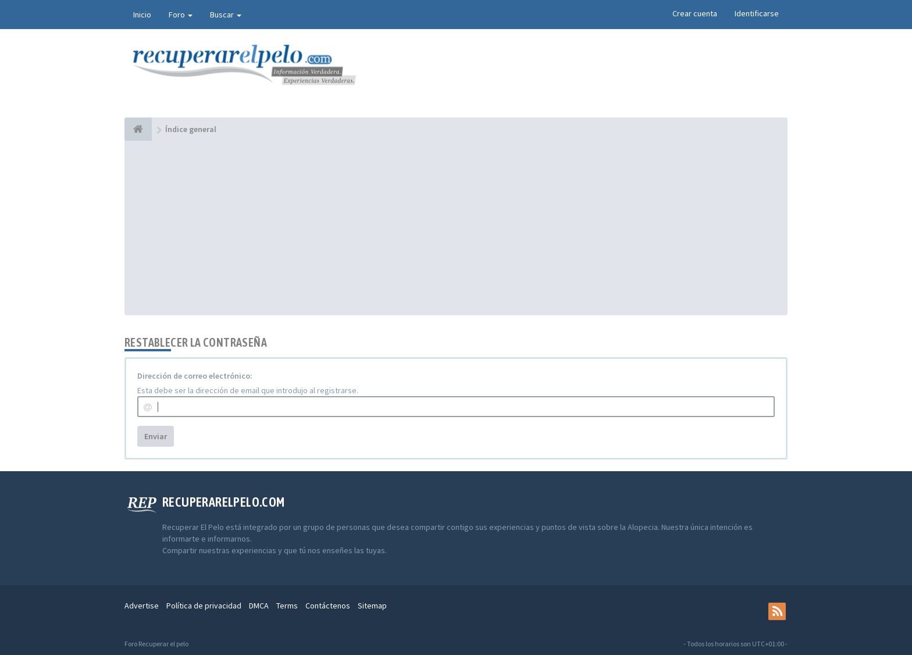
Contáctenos (327, 605)
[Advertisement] (456, 228)
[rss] (777, 611)
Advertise (141, 605)
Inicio (142, 14)
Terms (287, 605)
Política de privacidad (203, 605)
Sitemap (372, 605)
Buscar (225, 14)
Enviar (155, 436)
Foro (181, 14)
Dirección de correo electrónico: (194, 376)
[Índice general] (138, 129)
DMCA (259, 605)
